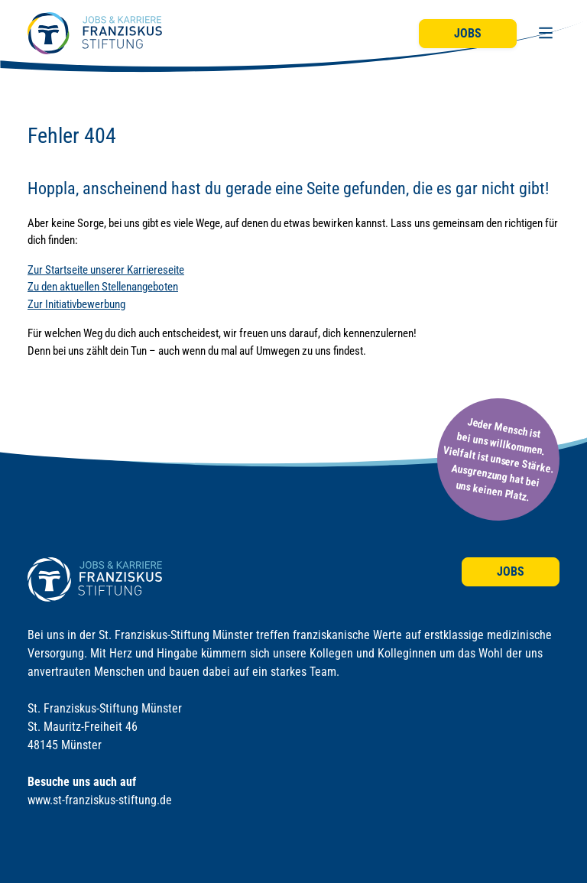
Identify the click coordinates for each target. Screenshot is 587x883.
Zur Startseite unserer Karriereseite (106, 270)
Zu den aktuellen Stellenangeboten (103, 287)
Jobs (468, 33)
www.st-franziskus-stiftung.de (100, 800)
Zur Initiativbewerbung (76, 304)
